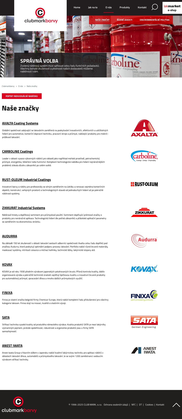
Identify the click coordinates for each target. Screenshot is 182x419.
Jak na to (93, 7)
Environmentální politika (154, 19)
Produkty (125, 7)
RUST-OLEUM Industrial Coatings (26, 179)
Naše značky (102, 19)
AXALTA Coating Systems (20, 123)
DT (140, 404)
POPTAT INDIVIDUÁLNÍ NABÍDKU (22, 96)
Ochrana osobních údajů (116, 404)
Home (77, 7)
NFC (134, 404)
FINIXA (7, 292)
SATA (6, 317)
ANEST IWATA (12, 345)
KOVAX (7, 264)
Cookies (149, 404)
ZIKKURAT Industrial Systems (23, 207)
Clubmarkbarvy (8, 86)
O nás (109, 7)
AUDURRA (9, 236)
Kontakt (142, 7)
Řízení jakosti (124, 19)
